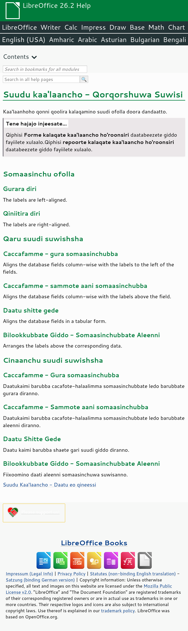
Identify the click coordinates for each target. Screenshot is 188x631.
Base (137, 27)
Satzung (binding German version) (40, 580)
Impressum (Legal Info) (29, 574)
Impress (93, 27)
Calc (71, 27)
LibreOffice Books (94, 543)
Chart (176, 27)
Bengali (174, 39)
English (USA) (24, 39)
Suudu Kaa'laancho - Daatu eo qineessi (49, 484)
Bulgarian (145, 39)
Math (156, 27)
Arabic (87, 39)
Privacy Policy (71, 574)
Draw (117, 27)
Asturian (114, 39)
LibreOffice (19, 27)
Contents (16, 56)
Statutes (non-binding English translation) (133, 574)
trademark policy (118, 610)
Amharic (61, 39)
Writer (50, 27)
